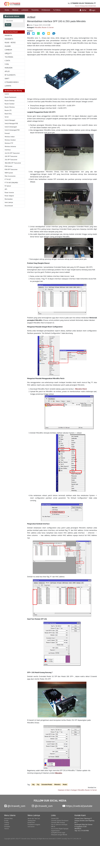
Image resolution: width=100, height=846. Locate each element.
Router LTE (8, 110)
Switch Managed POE (11, 123)
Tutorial (6, 828)
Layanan (6, 824)
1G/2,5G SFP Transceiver (12, 153)
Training (6, 822)
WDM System (9, 173)
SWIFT (7, 78)
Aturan (77, 6)
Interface (8, 150)
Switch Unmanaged (11, 127)
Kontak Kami (92, 6)
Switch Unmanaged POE (12, 130)
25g (38, 784)
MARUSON (8, 68)
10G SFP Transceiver (11, 156)
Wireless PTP (9, 143)
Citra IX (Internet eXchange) (59, 824)
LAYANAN (24, 10)
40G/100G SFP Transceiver (13, 163)
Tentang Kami (84, 6)
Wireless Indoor (10, 137)
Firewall (7, 133)
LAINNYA (8, 86)
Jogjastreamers (55, 830)
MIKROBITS (9, 39)
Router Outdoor (9, 104)
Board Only (8, 114)
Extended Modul (47, 784)
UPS (6, 189)
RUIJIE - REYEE (10, 42)
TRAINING (35, 10)
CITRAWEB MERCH (12, 82)
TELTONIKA (9, 57)
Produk (6, 820)
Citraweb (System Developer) (59, 820)
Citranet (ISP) (55, 818)
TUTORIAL (57, 10)
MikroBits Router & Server (44, 27)
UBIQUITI (8, 53)
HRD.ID (53, 826)
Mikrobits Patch (81, 389)
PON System (8, 166)
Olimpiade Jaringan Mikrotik (59, 834)
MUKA (7, 10)
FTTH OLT (8, 179)
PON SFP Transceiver (11, 169)
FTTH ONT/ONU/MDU (11, 183)
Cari (8, 25)
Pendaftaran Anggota (34, 824)
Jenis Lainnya (9, 202)
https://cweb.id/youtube (77, 806)
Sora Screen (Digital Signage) (59, 828)
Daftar (83, 10)
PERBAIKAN (46, 10)
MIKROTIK (8, 35)
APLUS (7, 71)
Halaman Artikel (64, 790)
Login (92, 10)
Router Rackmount (10, 97)
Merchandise (9, 199)
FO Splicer (8, 186)
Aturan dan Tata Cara (34, 818)
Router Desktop (9, 100)
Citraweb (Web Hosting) (58, 822)
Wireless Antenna (10, 146)
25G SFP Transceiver (11, 160)
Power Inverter (9, 192)
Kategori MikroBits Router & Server (84, 790)
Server (7, 117)
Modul (65, 784)
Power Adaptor (9, 196)
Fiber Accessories (10, 176)
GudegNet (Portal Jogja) (58, 832)
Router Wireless (10, 107)
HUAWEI (8, 46)
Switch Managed (10, 120)
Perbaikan (7, 826)
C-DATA (7, 60)
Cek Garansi (31, 826)
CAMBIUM (8, 50)
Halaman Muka (8, 818)
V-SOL (7, 64)
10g (33, 784)
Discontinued (9, 206)
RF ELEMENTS (10, 75)
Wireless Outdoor (10, 140)
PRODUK (15, 10)
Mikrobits (58, 773)
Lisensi (7, 94)
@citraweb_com (14, 806)
